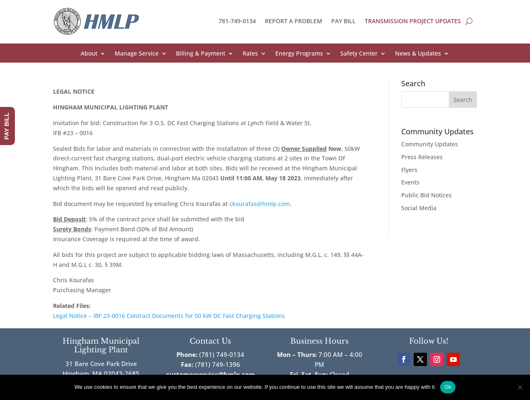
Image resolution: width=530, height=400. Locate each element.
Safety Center (359, 54)
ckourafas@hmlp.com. (260, 204)
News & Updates (418, 54)
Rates (250, 54)
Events (410, 182)
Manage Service (137, 54)
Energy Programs (299, 54)
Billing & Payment (200, 54)
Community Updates (429, 144)
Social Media (418, 208)
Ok (447, 387)
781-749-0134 (237, 21)
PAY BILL (343, 21)
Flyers (409, 170)
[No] (520, 387)
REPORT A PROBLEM (293, 21)
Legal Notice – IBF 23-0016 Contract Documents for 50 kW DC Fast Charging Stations (169, 316)
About (89, 54)
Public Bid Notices (426, 195)
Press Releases (422, 157)
